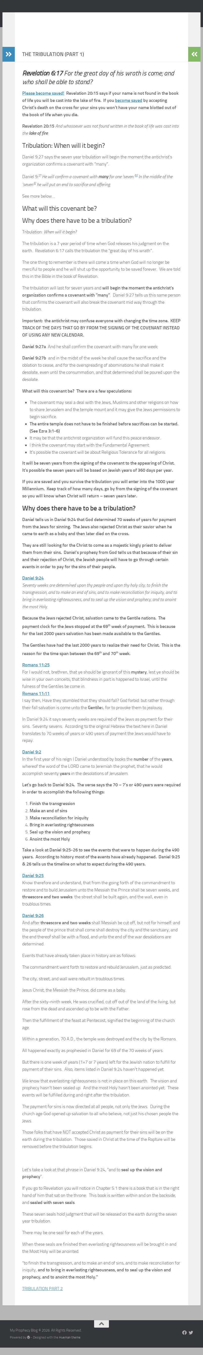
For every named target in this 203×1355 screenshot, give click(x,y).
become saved (128, 108)
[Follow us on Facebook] (184, 1340)
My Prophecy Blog (49, 17)
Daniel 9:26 (33, 923)
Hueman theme (70, 1345)
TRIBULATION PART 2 (42, 1296)
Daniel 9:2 (31, 759)
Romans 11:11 (36, 701)
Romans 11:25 (36, 672)
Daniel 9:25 (33, 883)
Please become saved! (43, 100)
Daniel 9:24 (33, 585)
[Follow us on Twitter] (191, 1340)
